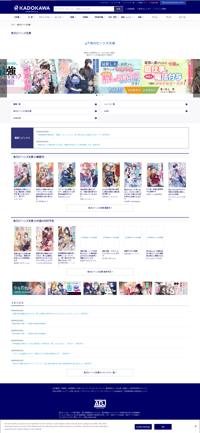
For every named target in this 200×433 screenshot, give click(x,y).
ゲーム (154, 17)
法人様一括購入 (122, 392)
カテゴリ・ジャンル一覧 (111, 3)
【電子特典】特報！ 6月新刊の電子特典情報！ (29, 337)
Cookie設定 (118, 395)
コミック (59, 17)
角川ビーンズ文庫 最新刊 (99, 212)
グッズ (168, 17)
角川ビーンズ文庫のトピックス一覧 (99, 376)
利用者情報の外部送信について (136, 395)
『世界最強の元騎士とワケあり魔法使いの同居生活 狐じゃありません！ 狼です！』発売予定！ (47, 347)
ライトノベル (45, 17)
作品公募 (154, 3)
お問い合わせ (74, 395)
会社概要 (55, 392)
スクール (182, 17)
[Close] (195, 430)
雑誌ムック (127, 17)
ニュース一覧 (110, 105)
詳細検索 (130, 9)
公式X (106, 113)
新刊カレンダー (144, 9)
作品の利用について (59, 395)
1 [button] (97, 95)
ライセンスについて (96, 392)
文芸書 (18, 17)
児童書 (86, 17)
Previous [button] (3, 78)
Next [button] (196, 78)
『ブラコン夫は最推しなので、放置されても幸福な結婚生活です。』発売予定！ (41, 357)
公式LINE (17, 121)
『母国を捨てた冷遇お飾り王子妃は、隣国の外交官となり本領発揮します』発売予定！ (68, 148)
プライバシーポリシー (89, 395)
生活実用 (113, 17)
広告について (82, 392)
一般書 (73, 17)
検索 (118, 9)
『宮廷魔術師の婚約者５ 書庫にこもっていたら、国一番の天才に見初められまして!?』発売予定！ (73, 138)
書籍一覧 (17, 105)
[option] (100, 76)
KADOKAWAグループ (138, 392)
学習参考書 (100, 17)
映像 (141, 17)
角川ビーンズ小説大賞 (23, 113)
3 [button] (103, 95)
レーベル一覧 (129, 3)
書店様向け (110, 392)
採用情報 (71, 392)
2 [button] (100, 95)
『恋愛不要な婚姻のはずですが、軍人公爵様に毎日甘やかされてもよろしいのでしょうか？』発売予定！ (50, 317)
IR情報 (63, 392)
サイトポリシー (106, 395)
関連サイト (143, 3)
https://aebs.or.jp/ (90, 421)
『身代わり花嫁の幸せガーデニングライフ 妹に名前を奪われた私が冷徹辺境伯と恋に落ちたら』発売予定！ (52, 367)
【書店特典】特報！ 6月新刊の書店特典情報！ (29, 327)
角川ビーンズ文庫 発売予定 (99, 275)
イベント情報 (159, 9)
